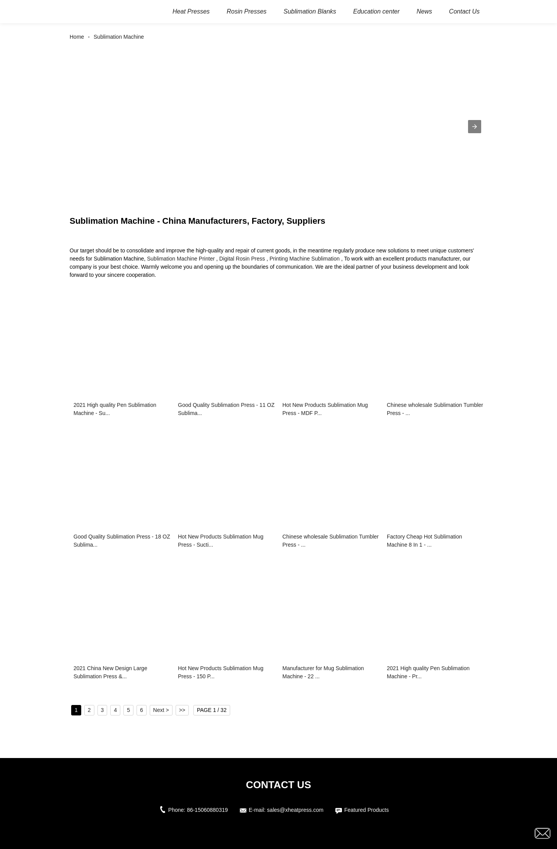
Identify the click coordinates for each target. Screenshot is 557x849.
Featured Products (366, 810)
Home (77, 37)
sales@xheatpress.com (295, 810)
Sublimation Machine (119, 37)
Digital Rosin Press (242, 259)
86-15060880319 (207, 810)
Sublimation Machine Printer (181, 259)
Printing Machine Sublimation (305, 259)
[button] (474, 126)
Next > (161, 710)
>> (182, 710)
